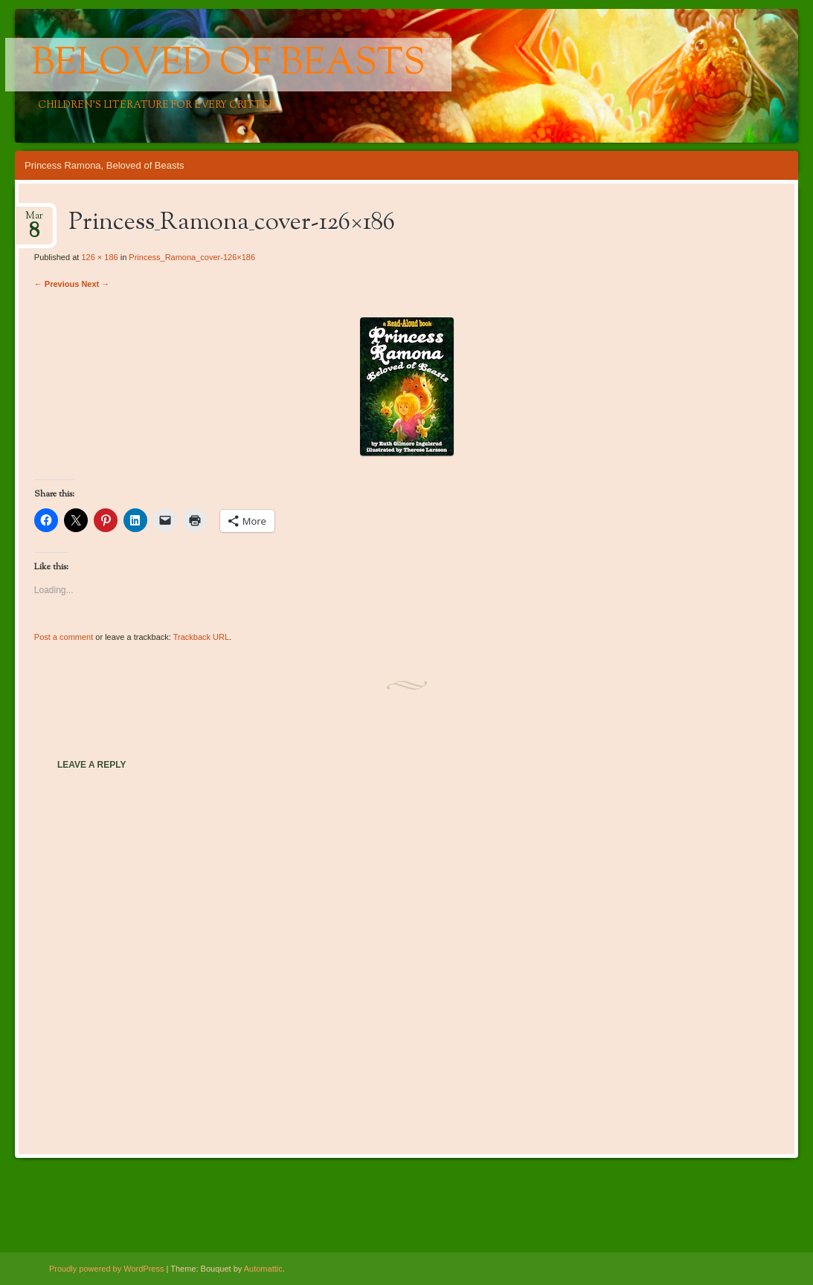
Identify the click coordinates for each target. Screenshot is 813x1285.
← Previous (57, 283)
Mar (34, 220)
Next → (95, 283)
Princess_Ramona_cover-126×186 (192, 257)
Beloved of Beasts (228, 64)
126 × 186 (99, 257)
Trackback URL (201, 636)
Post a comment (63, 636)
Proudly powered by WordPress (106, 1268)
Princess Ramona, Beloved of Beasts (104, 165)
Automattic (263, 1268)
